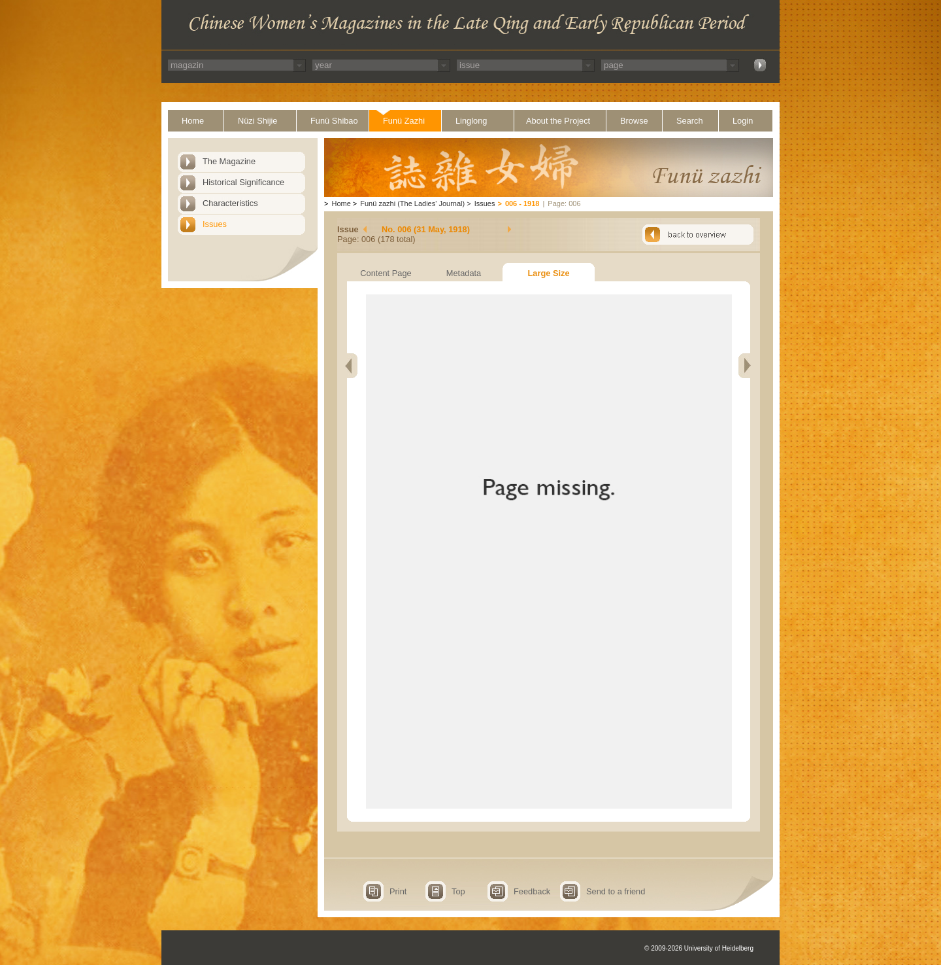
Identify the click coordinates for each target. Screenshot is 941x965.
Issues (215, 224)
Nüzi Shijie (257, 121)
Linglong (471, 121)
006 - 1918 (522, 203)
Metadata (463, 273)
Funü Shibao (334, 121)
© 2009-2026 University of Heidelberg (698, 948)
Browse (634, 121)
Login (743, 121)
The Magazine (229, 161)
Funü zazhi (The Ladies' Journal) (412, 203)
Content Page (385, 273)
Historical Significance (243, 182)
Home (193, 121)
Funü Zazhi (404, 121)
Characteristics (230, 203)
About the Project (558, 121)
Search (689, 121)
